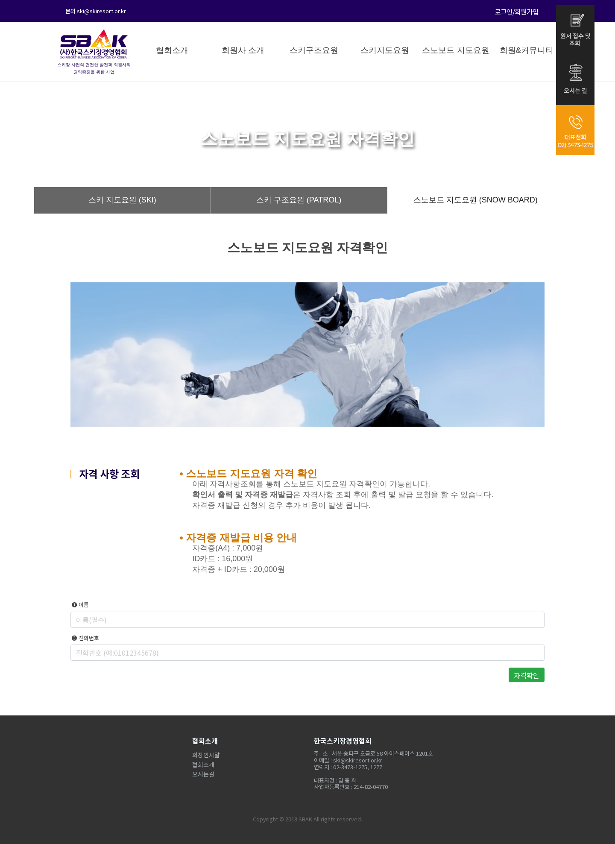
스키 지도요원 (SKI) (122, 200)
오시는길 (203, 774)
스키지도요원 (384, 50)
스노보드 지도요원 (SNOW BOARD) (475, 200)
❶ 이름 (79, 604)
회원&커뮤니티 (527, 50)
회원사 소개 (243, 50)
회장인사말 (206, 754)
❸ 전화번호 (84, 638)
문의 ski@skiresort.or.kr (95, 11)
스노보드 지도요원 (455, 50)
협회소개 (172, 50)
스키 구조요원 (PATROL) (298, 200)
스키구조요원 (314, 50)
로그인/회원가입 (517, 11)
